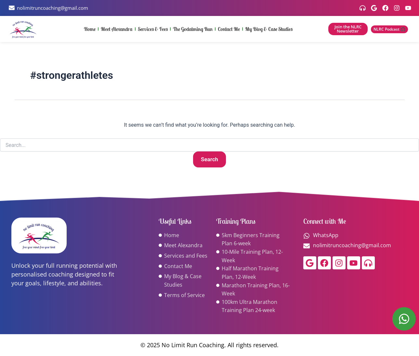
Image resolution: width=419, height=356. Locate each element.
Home (90, 29)
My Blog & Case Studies (269, 29)
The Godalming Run (193, 29)
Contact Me (229, 29)
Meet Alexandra (117, 29)
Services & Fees (153, 29)
